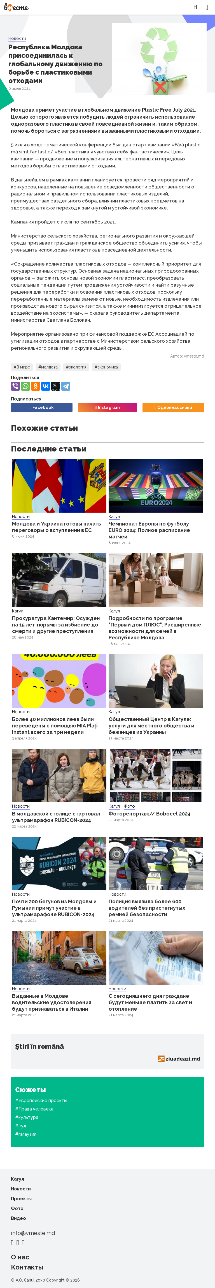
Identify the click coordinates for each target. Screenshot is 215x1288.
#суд (20, 1125)
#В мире (22, 367)
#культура (26, 1117)
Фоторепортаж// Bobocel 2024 (150, 814)
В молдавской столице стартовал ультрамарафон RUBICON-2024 (56, 817)
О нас (20, 1257)
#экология (76, 367)
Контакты (27, 1267)
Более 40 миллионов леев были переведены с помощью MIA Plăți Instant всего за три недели (55, 725)
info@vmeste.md (33, 1233)
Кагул (114, 516)
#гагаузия (25, 1134)
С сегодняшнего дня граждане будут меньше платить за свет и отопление (150, 1002)
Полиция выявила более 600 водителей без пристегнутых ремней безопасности (147, 907)
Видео (18, 1218)
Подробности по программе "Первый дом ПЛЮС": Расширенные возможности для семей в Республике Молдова (155, 627)
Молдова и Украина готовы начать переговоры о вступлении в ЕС (56, 527)
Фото (129, 806)
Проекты (21, 1198)
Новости (17, 38)
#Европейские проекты (41, 1100)
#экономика (106, 367)
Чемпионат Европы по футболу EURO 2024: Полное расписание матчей (149, 530)
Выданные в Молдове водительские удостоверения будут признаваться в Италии (51, 1002)
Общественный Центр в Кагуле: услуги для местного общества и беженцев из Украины (151, 725)
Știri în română (39, 1046)
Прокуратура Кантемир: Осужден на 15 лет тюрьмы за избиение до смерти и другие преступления (56, 624)
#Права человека (34, 1109)
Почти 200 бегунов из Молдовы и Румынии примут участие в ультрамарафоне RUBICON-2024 (54, 907)
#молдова (48, 367)
